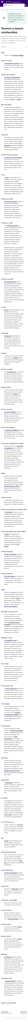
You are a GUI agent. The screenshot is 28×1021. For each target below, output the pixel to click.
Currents (6, 310)
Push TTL (20, 825)
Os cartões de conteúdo (10, 201)
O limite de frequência (10, 554)
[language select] (9, 2)
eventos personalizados (12, 430)
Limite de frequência (9, 576)
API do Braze (8, 512)
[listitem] (11, 1005)
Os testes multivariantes (10, 873)
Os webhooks (7, 957)
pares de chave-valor (11, 688)
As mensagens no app (10, 640)
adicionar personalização (10, 606)
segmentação (8, 782)
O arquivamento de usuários (11, 63)
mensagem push (11, 372)
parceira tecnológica (18, 55)
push (10, 815)
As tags (6, 841)
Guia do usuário (4, 9)
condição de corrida (12, 225)
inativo (20, 927)
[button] (17, 2)
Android (19, 99)
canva (6, 177)
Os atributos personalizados (11, 77)
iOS (18, 544)
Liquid (17, 598)
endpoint (15, 358)
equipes (16, 394)
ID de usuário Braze (13, 919)
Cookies (24, 1018)
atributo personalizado (16, 730)
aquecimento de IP (10, 981)
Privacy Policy (19, 1018)
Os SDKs (6, 534)
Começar (12, 9)
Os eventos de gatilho (10, 412)
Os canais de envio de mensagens (13, 157)
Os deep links (7, 336)
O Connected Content (10, 282)
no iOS (12, 99)
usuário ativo (14, 889)
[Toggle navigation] (26, 5)
